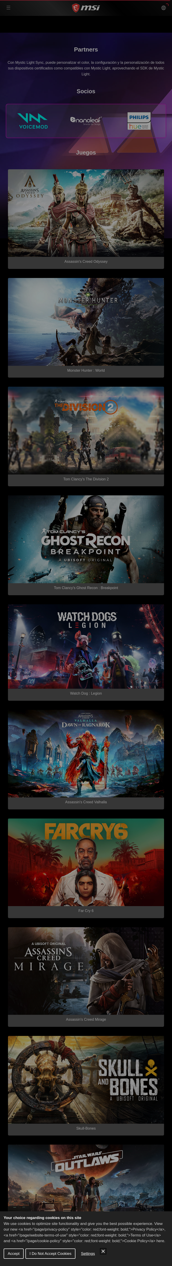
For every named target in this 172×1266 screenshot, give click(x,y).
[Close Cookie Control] (103, 1251)
